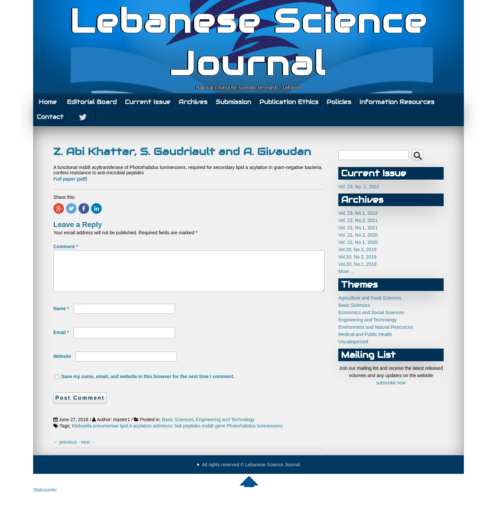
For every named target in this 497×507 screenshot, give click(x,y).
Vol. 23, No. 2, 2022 (358, 186)
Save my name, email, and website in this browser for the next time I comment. (148, 384)
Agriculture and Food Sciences (370, 298)
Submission (233, 102)
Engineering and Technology (225, 427)
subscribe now (391, 382)
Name (61, 316)
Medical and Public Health (365, 334)
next (88, 450)
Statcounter (45, 497)
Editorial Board (92, 102)
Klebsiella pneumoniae (95, 433)
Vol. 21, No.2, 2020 (358, 235)
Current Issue (147, 102)
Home (48, 102)
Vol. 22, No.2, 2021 (358, 220)
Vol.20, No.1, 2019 (357, 264)
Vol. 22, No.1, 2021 (358, 227)
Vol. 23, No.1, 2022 (358, 213)
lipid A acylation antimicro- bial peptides (160, 433)
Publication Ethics (288, 102)
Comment (65, 246)
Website (62, 364)
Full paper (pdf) (70, 179)
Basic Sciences (177, 427)
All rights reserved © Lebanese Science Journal (251, 472)
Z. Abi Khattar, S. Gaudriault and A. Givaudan (182, 151)
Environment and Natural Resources (375, 327)
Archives (193, 102)
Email (61, 340)
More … (346, 271)
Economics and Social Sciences (371, 312)
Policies (339, 102)
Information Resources (396, 102)
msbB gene (213, 433)
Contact (50, 117)
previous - (67, 450)
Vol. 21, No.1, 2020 (358, 242)
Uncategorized (353, 341)
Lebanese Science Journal (248, 42)
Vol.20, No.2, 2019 (357, 256)
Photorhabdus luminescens (255, 433)
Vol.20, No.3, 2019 (357, 249)
